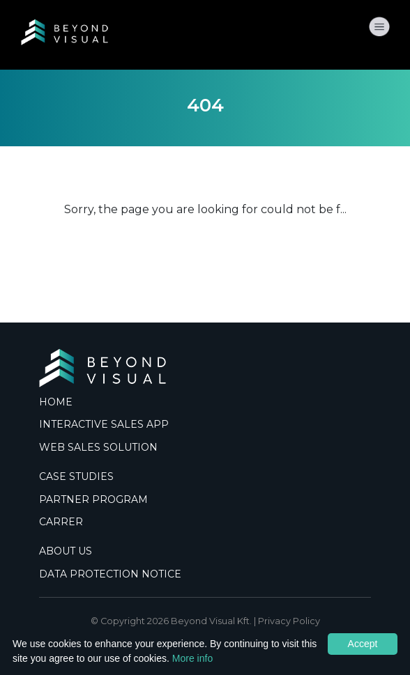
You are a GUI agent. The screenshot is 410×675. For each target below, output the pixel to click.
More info (192, 658)
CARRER (61, 521)
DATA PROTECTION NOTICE (110, 574)
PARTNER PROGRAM (93, 499)
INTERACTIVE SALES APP (104, 424)
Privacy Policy (289, 621)
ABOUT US (65, 551)
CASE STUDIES (76, 476)
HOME (56, 402)
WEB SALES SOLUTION (98, 447)
